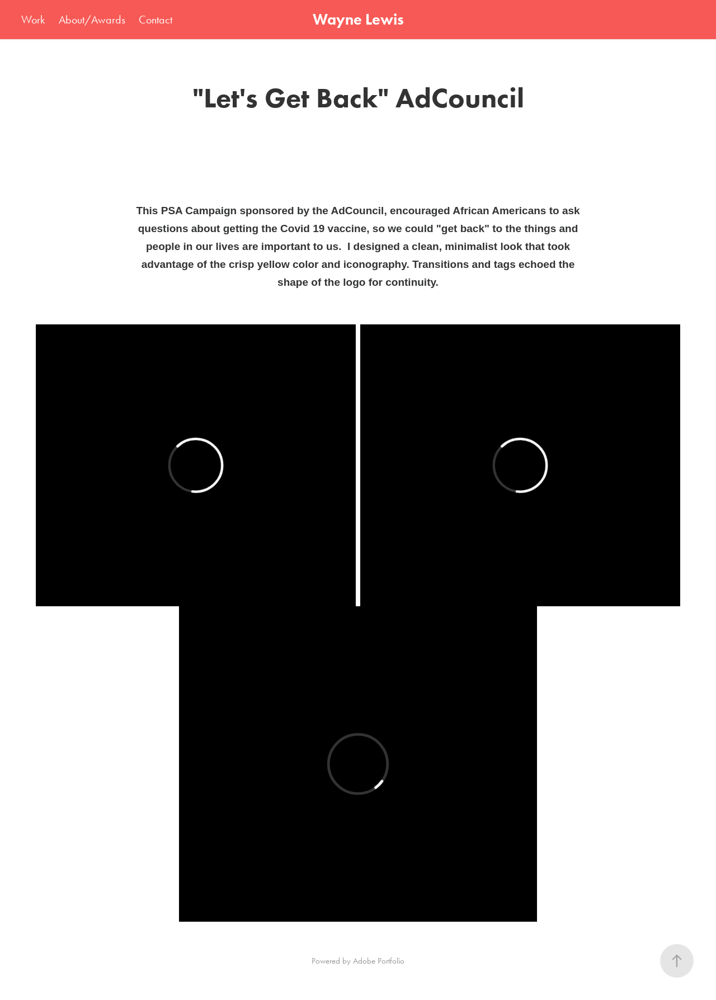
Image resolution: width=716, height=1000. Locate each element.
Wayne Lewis (358, 19)
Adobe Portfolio (378, 961)
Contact (155, 19)
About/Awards (92, 19)
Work (33, 19)
